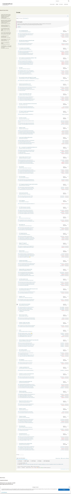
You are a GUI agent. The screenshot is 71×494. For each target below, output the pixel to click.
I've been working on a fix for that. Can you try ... (26, 34)
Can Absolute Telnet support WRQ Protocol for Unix (28, 288)
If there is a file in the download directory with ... (26, 429)
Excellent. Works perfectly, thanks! (24, 265)
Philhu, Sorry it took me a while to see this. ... (25, 44)
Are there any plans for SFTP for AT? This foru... (26, 362)
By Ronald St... (63, 33)
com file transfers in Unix (23, 279)
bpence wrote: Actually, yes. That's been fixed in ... (26, 212)
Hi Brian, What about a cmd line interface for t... (26, 334)
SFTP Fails (20, 67)
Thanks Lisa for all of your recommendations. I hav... (26, 221)
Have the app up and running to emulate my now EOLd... (27, 282)
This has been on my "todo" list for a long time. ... (26, 437)
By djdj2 (63, 114)
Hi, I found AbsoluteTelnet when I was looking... (26, 411)
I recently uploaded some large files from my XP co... (27, 384)
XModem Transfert (22, 408)
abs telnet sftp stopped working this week (26, 40)
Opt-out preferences (4, 492)
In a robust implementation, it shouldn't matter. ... (26, 133)
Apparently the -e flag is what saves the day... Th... (26, 447)
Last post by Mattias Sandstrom (25, 331)
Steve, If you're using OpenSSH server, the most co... (27, 180)
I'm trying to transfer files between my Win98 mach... (27, 446)
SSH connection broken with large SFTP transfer (27, 77)
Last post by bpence (24, 201)
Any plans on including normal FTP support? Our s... (26, 246)
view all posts (21, 311)
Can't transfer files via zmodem (24, 304)
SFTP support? (21, 359)
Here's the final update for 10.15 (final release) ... (26, 54)
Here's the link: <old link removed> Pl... (24, 153)
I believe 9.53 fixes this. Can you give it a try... (25, 88)
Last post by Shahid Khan (25, 194)
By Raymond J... (62, 227)
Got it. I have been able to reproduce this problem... (26, 264)
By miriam (63, 253)
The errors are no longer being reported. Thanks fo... (27, 449)
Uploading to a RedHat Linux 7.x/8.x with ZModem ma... (27, 394)
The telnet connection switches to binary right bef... (26, 326)
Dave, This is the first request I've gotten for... (25, 405)
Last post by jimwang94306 (25, 270)
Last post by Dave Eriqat (24, 402)
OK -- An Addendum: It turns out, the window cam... (26, 188)
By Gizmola (62, 384)
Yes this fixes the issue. (22, 35)
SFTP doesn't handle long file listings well (26, 111)
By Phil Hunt (63, 43)
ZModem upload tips (22, 391)
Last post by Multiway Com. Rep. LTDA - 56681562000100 (29, 78)
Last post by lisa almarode (25, 218)
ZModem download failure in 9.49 (25, 84)
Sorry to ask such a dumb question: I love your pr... (26, 227)
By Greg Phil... (63, 325)
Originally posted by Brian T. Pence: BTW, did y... (26, 396)
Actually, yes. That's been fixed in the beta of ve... (26, 211)
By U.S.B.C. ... (62, 299)
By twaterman (62, 273)
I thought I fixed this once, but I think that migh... (26, 162)
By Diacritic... (63, 187)
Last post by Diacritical (24, 185)
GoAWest (3, 48)
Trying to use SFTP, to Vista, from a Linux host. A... (26, 210)
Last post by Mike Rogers (24, 234)
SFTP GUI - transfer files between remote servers (28, 103)
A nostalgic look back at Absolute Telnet (5, 36)
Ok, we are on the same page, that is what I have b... (27, 284)
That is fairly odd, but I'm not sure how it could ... (26, 189)
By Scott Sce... (63, 344)
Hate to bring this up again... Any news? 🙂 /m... (26, 333)
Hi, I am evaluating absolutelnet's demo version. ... (26, 169)
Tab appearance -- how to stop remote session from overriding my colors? (6, 46)
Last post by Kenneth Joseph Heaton (26, 280)
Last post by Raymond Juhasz (25, 225)
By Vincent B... (63, 160)
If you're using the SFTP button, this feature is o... (26, 228)
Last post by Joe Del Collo (24, 68)
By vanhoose (62, 419)
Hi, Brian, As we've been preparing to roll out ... (26, 51)
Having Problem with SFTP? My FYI (25, 157)
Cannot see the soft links (23, 193)
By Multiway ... (63, 80)
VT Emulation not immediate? (24, 48)
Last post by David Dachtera (25, 49)
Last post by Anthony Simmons (25, 85)
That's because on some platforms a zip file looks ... (26, 237)
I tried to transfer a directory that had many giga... (26, 187)
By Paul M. (63, 238)
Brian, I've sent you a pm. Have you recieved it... (26, 309)
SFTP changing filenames (23, 30)
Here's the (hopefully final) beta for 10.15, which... (26, 53)
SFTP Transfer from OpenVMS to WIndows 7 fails (27, 57)
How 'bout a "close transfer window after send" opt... (27, 344)
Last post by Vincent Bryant (25, 158)
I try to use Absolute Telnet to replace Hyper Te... (26, 272)
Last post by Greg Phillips (24, 323)
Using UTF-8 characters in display (5, 43)
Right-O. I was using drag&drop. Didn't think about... (26, 124)
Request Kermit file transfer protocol (25, 401)
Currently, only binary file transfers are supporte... (26, 173)
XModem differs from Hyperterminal (25, 269)
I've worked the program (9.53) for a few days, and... (27, 89)
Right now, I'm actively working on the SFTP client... (26, 247)
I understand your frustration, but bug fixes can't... (26, 100)
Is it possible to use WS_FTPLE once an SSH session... (27, 299)
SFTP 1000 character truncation (24, 207)
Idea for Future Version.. (23, 314)
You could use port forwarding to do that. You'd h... (26, 300)
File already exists (22, 426)
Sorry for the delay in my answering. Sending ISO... (26, 387)
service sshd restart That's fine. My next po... (25, 143)
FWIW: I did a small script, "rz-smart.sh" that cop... (26, 346)
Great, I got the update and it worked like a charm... (26, 275)
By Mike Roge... (62, 236)
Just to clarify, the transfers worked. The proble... (26, 386)
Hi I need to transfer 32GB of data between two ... (26, 106)
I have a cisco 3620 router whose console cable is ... (27, 376)
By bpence (63, 34)
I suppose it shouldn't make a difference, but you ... (26, 356)
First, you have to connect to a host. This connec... (26, 412)
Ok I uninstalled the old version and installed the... (26, 273)
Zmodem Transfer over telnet (24, 322)
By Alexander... (63, 212)
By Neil (63, 335)
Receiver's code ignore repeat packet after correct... (27, 132)
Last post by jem (23, 138)
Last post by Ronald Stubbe (25, 31)
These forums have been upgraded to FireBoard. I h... (27, 203)
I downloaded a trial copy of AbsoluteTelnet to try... (26, 179)
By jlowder (63, 246)
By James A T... (62, 263)
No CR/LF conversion (22, 117)
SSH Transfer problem (23, 349)
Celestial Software (8, 4)
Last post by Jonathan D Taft (25, 148)
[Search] (68, 1)
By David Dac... (62, 51)
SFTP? (20, 330)
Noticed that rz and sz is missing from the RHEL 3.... (26, 370)
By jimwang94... (62, 272)
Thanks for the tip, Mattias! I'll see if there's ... (25, 395)
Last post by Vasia (24, 128)
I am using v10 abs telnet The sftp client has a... (26, 43)
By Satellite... (62, 334)
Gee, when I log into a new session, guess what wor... (27, 142)
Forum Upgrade (22, 200)
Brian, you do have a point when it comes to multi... (26, 345)
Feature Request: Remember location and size (5, 40)
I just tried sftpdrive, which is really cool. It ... (25, 336)
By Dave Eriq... (62, 404)
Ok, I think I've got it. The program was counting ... (26, 448)
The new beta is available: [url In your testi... (25, 421)
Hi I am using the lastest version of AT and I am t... (26, 352)
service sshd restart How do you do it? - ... (25, 141)
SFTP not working (22, 176)
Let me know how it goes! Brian (23, 285)
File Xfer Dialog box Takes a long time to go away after (28, 340)
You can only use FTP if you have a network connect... (27, 283)
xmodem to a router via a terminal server (26, 373)
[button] (69, 487)
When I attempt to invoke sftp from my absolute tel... (27, 140)
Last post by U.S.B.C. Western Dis (26, 297)
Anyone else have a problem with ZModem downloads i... (27, 87)
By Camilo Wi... (62, 210)
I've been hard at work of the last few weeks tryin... (26, 163)
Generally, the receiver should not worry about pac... (27, 131)
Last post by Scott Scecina (25, 341)
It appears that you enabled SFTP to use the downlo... (27, 238)
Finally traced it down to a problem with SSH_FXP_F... (27, 71)
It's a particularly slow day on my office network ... (26, 419)
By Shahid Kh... (62, 197)
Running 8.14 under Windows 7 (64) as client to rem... (27, 150)
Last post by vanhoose (24, 417)
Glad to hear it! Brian (22, 90)
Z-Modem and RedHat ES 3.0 (24, 367)
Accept (64, 489)
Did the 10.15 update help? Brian (24, 52)
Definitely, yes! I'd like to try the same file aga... (26, 420)
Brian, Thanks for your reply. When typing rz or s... (26, 229)
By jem (63, 140)
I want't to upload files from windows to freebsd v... (26, 307)
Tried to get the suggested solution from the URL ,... (26, 213)
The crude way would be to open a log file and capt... (27, 254)
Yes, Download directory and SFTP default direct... (26, 239)
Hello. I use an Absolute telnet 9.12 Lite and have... (26, 130)
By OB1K (63, 411)
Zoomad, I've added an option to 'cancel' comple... (26, 151)
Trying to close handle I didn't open (25, 93)
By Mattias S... (63, 333)
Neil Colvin (3, 40)
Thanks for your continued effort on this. (25, 72)
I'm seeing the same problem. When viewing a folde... (27, 161)
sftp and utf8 (21, 166)
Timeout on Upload (22, 416)
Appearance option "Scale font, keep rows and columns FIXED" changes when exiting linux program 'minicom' (6, 21)
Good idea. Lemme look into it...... (24, 430)
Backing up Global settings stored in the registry (5, 25)
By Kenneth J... (62, 282)
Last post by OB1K (23, 409)
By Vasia (63, 130)
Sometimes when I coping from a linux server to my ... (27, 80)
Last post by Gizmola (24, 382)
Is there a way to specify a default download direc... (26, 436)
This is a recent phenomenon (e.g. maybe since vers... (27, 263)
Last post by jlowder (24, 244)
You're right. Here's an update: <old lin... (25, 274)
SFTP (20, 217)
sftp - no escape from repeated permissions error (28, 147)
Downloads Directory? (23, 433)
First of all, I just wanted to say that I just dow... (25, 236)
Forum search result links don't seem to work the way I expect (6, 33)
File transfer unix (22, 224)
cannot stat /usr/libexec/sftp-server (25, 137)
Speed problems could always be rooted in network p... (27, 385)
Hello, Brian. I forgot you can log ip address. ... (26, 308)
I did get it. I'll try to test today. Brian (24, 310)
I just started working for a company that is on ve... (26, 253)
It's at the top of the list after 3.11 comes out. (25, 363)
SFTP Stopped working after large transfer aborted (28, 184)
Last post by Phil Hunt (24, 41)
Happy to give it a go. (22, 152)
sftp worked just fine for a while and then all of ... (26, 160)
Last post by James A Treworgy (25, 261)
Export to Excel (21, 250)
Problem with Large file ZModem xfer (25, 381)
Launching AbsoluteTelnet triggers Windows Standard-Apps (5, 29)
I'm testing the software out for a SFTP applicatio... (26, 70)
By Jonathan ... (62, 150)
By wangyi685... (62, 307)
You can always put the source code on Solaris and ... (27, 397)
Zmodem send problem (23, 260)
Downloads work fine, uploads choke (25, 443)
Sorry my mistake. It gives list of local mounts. (25, 197)
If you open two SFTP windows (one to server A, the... (27, 107)
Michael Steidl (4, 30)
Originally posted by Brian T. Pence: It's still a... (26, 335)
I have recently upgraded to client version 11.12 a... (26, 33)
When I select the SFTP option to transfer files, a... (26, 114)
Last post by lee (23, 104)
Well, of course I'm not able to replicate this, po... (26, 422)
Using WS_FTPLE (22, 296)
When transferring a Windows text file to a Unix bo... (26, 120)
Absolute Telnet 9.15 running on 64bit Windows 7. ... (26, 96)
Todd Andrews (4, 18)
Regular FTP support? (23, 243)
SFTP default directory (23, 233)
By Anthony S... (62, 87)
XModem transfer (22, 127)
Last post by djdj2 (23, 112)
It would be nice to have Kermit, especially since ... (26, 404)
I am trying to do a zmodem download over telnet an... (27, 325)
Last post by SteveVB (24, 177)
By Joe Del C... (63, 70)
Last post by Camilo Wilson (25, 208)
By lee (63, 106)
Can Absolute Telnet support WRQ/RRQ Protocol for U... (27, 291)
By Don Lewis (62, 124)
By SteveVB (63, 179)
